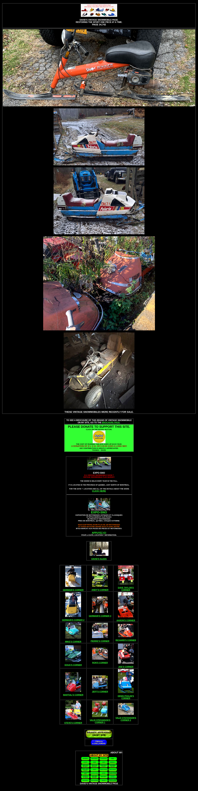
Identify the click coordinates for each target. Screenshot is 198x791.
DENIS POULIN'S (126, 696)
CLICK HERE (99, 491)
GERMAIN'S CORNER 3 (100, 616)
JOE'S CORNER (125, 667)
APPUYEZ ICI (99, 532)
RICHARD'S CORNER (126, 640)
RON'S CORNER (100, 663)
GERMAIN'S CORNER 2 (73, 620)
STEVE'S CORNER (73, 723)
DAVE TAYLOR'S (126, 588)
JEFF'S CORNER (100, 692)
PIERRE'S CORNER (100, 641)
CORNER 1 (100, 722)
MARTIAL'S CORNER (73, 695)
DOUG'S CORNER (73, 665)
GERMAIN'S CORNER (73, 590)
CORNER (125, 590)
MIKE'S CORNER (73, 642)
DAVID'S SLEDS (99, 559)
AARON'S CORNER (126, 620)
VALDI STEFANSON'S (100, 720)
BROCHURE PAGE (111, 422)
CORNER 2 (126, 720)
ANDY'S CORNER (100, 590)
